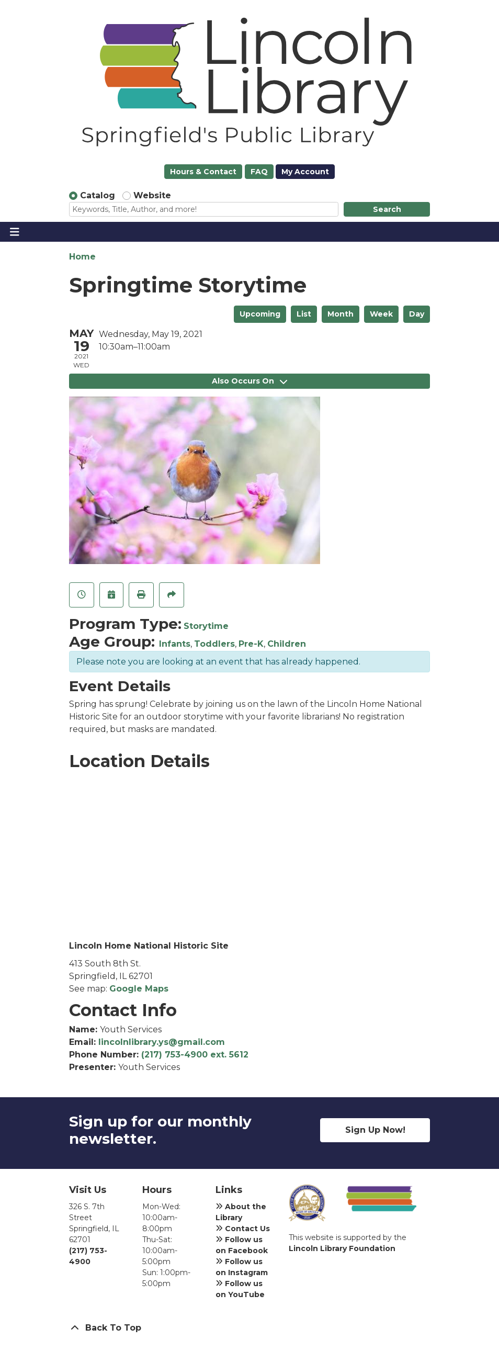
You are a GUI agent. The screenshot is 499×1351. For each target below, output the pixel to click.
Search (387, 209)
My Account (305, 171)
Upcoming (260, 314)
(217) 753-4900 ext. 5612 (194, 1055)
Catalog (97, 195)
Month (340, 314)
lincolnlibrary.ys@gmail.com (161, 1042)
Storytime (206, 626)
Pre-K (251, 644)
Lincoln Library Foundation (342, 1248)
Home (82, 257)
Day (416, 314)
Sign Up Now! (375, 1130)
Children (286, 644)
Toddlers (214, 644)
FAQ (259, 171)
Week (381, 314)
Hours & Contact (203, 171)
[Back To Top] (249, 1328)
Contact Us (243, 1228)
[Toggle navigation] (14, 231)
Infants (174, 644)
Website (152, 195)
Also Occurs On (249, 381)
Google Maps (138, 989)
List (304, 314)
